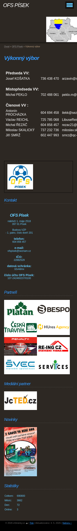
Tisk (32, 523)
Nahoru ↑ (67, 523)
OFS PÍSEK (16, 5)
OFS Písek (17, 46)
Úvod (6, 46)
